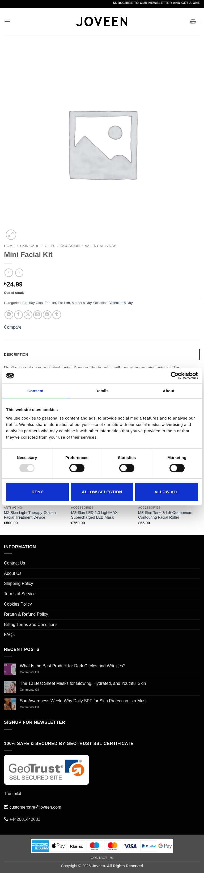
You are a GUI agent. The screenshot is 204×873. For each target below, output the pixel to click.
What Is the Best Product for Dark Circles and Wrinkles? (72, 666)
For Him (64, 303)
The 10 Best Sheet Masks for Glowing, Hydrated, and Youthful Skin (83, 683)
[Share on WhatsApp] (9, 314)
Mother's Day (81, 303)
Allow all (166, 492)
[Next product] (9, 272)
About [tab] (169, 391)
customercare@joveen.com (35, 807)
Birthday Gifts (32, 303)
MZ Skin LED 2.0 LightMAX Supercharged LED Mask (94, 515)
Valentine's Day (100, 246)
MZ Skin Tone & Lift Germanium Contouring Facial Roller (165, 515)
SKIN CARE (29, 246)
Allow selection (102, 492)
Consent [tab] (35, 391)
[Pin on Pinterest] (47, 314)
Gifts (50, 246)
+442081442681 (24, 819)
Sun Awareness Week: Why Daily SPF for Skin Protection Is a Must (83, 701)
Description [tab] (16, 354)
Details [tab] (102, 391)
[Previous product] (19, 272)
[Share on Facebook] (18, 314)
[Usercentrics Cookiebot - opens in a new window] (174, 376)
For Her (50, 303)
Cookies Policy (18, 604)
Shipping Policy (18, 583)
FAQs (9, 634)
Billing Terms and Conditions (31, 624)
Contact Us (14, 563)
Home (9, 246)
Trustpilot (12, 793)
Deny (37, 492)
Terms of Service (20, 594)
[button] (7, 21)
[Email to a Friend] (37, 314)
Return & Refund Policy (26, 614)
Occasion (70, 246)
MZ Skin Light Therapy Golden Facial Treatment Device (30, 515)
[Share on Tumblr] (56, 314)
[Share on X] (28, 314)
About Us (13, 573)
